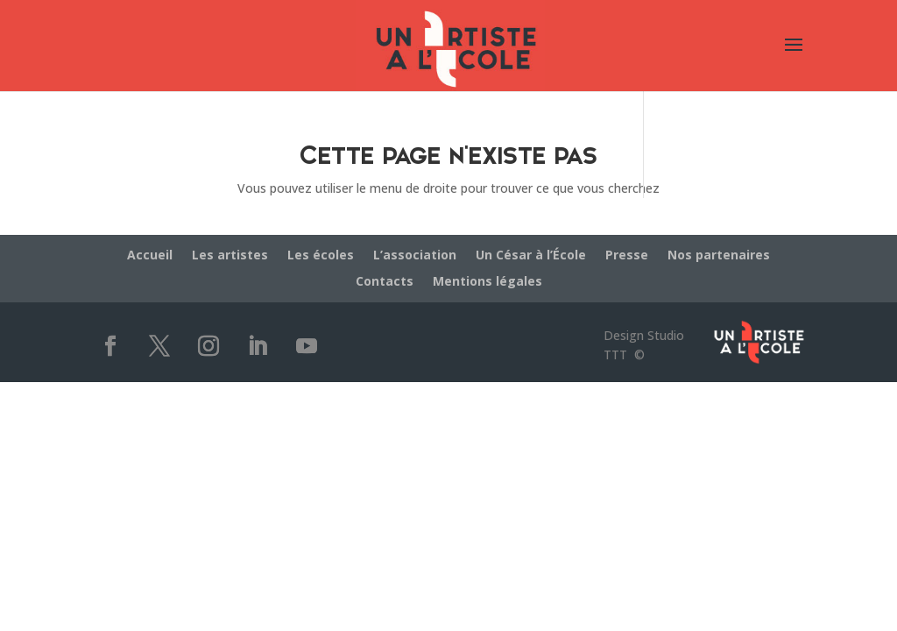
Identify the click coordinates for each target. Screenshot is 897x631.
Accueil (150, 256)
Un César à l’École (531, 256)
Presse (626, 256)
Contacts (384, 282)
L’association (414, 256)
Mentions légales (487, 282)
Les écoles (320, 256)
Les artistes (230, 256)
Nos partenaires (718, 256)
